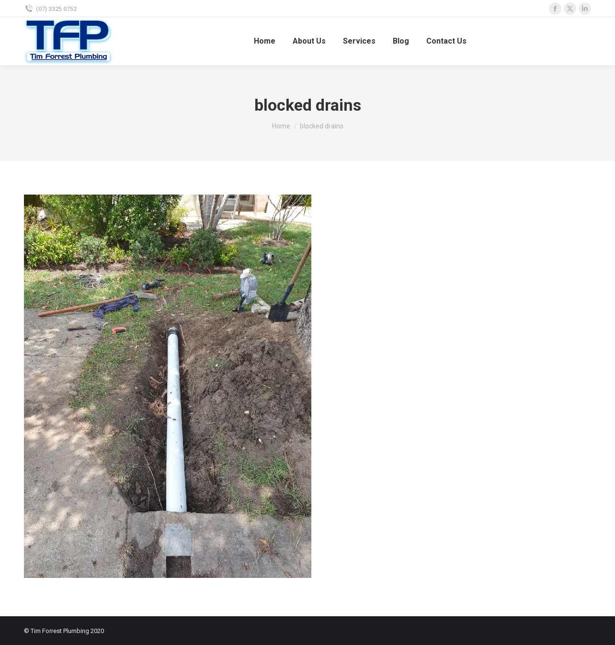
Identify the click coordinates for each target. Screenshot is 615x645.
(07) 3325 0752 (56, 8)
